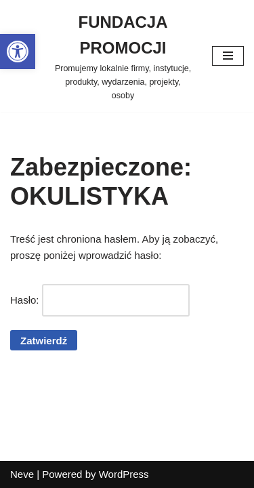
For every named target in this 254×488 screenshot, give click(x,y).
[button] (17, 51)
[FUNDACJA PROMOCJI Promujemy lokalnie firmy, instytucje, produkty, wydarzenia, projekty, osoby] (123, 55)
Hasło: (100, 300)
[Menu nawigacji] (228, 56)
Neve (22, 474)
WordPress (124, 474)
